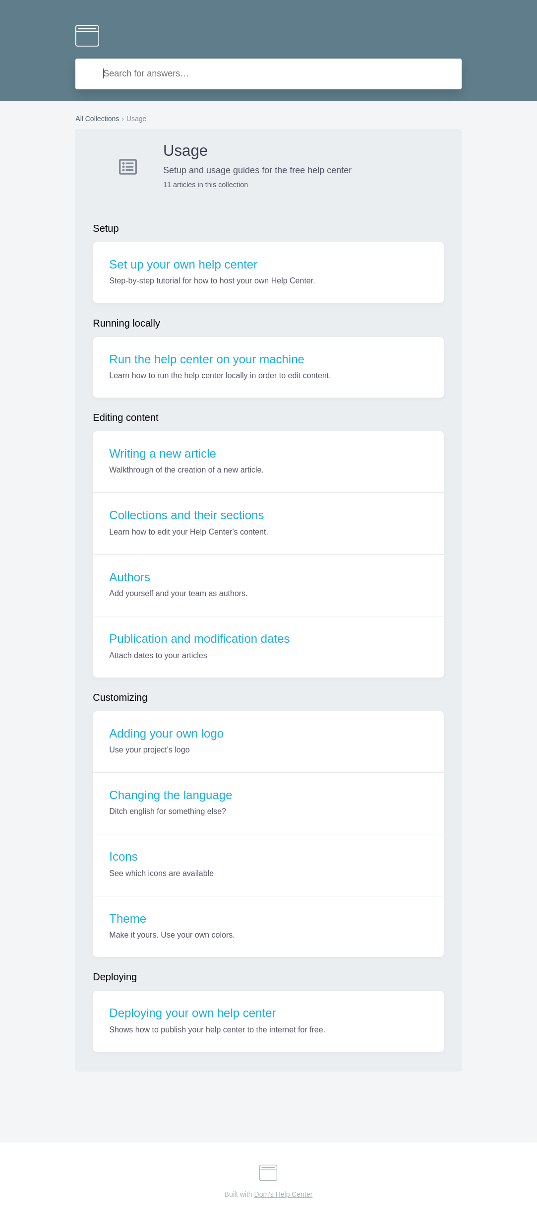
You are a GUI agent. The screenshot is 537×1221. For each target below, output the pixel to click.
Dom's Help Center (283, 1194)
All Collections (97, 119)
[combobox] (268, 74)
